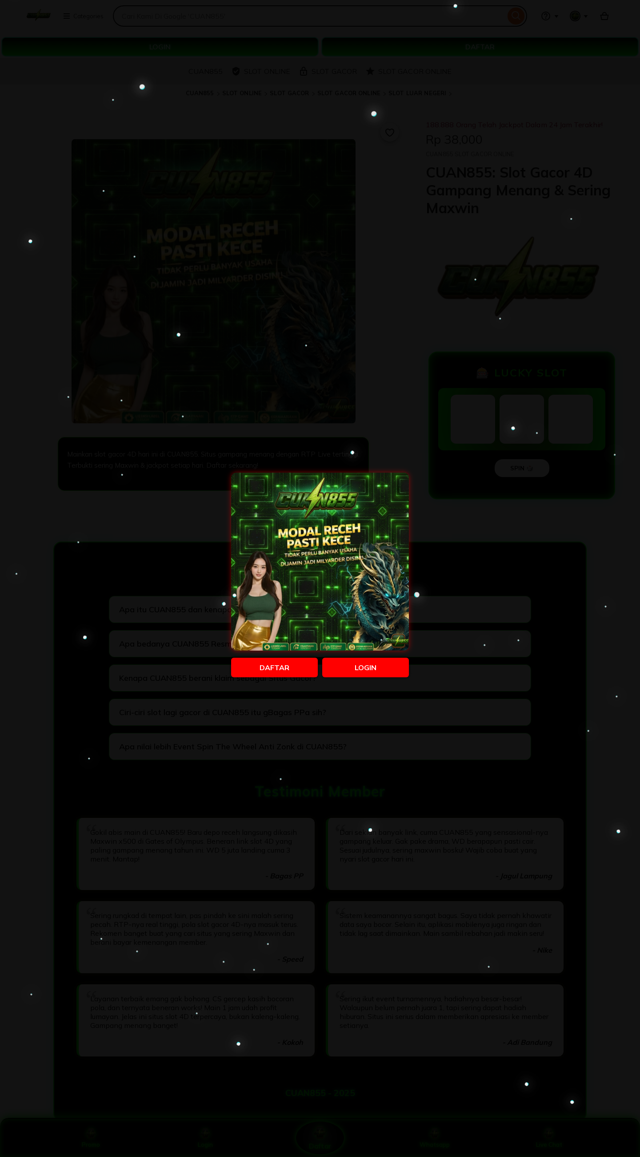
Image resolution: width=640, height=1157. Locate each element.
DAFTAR (274, 667)
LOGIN (365, 667)
